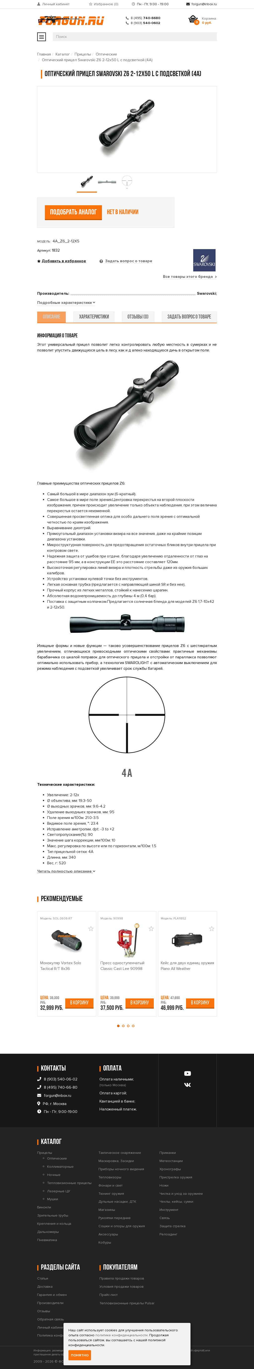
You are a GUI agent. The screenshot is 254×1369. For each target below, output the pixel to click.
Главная (44, 54)
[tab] (66, 303)
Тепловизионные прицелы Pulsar (126, 1303)
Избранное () (106, 4)
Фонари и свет (110, 1185)
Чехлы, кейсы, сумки (176, 1201)
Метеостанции (171, 1161)
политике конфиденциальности (121, 1335)
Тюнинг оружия (111, 1194)
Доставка (45, 1286)
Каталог (63, 54)
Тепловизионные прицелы (69, 1183)
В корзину (79, 1003)
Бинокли (44, 1207)
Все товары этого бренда (190, 276)
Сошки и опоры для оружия (121, 1226)
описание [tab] (52, 317)
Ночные (54, 1175)
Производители (50, 1303)
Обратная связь (50, 1319)
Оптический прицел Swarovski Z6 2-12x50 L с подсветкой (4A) (97, 60)
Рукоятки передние (114, 1218)
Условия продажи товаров (121, 1286)
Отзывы (43, 1311)
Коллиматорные (60, 1167)
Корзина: (209, 20)
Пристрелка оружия (175, 1177)
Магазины (106, 1210)
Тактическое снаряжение (119, 1153)
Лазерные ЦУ (58, 1191)
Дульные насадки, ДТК (117, 1201)
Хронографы (170, 1169)
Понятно (80, 1355)
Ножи (163, 1185)
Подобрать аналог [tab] (73, 212)
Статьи (42, 1278)
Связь (164, 1218)
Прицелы (83, 54)
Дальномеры (48, 1232)
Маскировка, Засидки (116, 1161)
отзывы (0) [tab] (137, 317)
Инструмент (168, 1210)
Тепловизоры (109, 1177)
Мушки (52, 1199)
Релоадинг (168, 1234)
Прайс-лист (108, 1295)
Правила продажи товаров (121, 1278)
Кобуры (104, 1242)
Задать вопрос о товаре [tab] (128, 261)
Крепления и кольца (54, 1224)
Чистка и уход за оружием (181, 1194)
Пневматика (47, 1240)
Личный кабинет (55, 4)
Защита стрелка (172, 1226)
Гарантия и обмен (52, 1295)
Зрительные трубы (52, 1215)
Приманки (167, 1153)
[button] (119, 1026)
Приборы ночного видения (121, 1169)
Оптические (106, 54)
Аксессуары (108, 1234)
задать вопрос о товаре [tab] (188, 317)
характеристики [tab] (94, 317)
